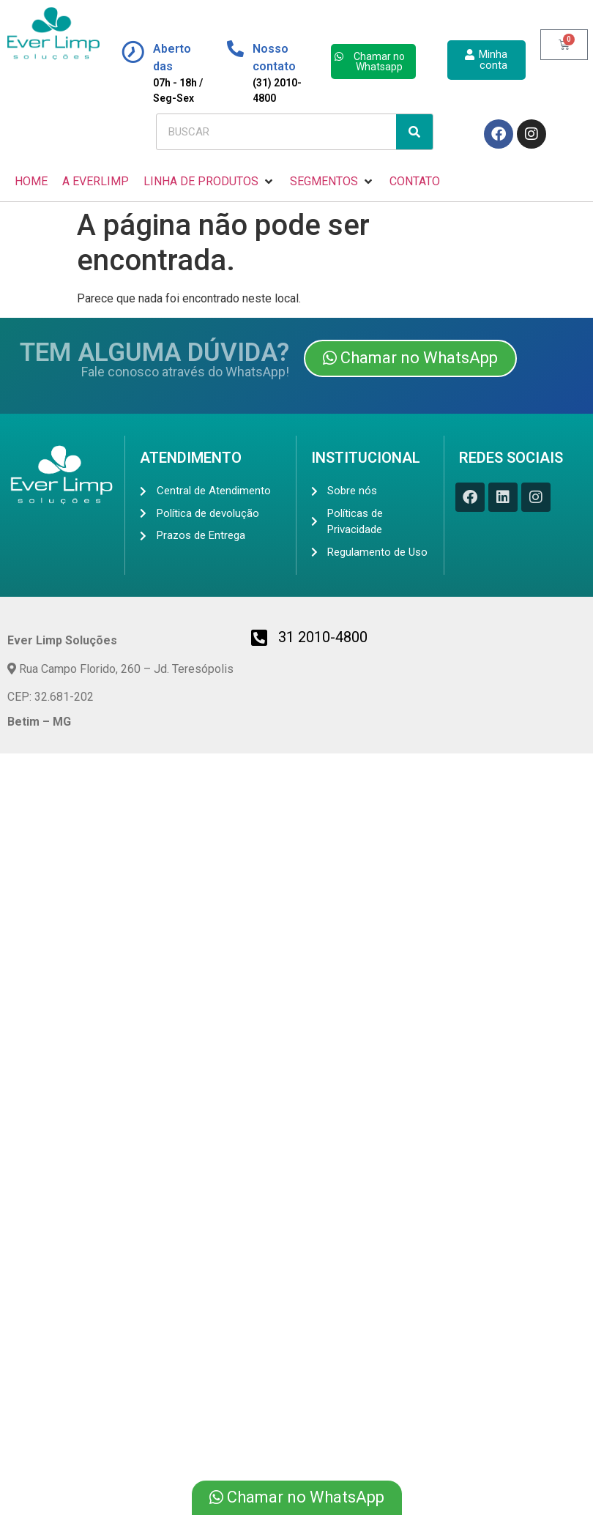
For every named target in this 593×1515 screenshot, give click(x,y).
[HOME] (31, 181)
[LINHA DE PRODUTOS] (209, 181)
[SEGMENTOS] (332, 181)
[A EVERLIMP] (95, 181)
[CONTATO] (414, 181)
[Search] (414, 131)
